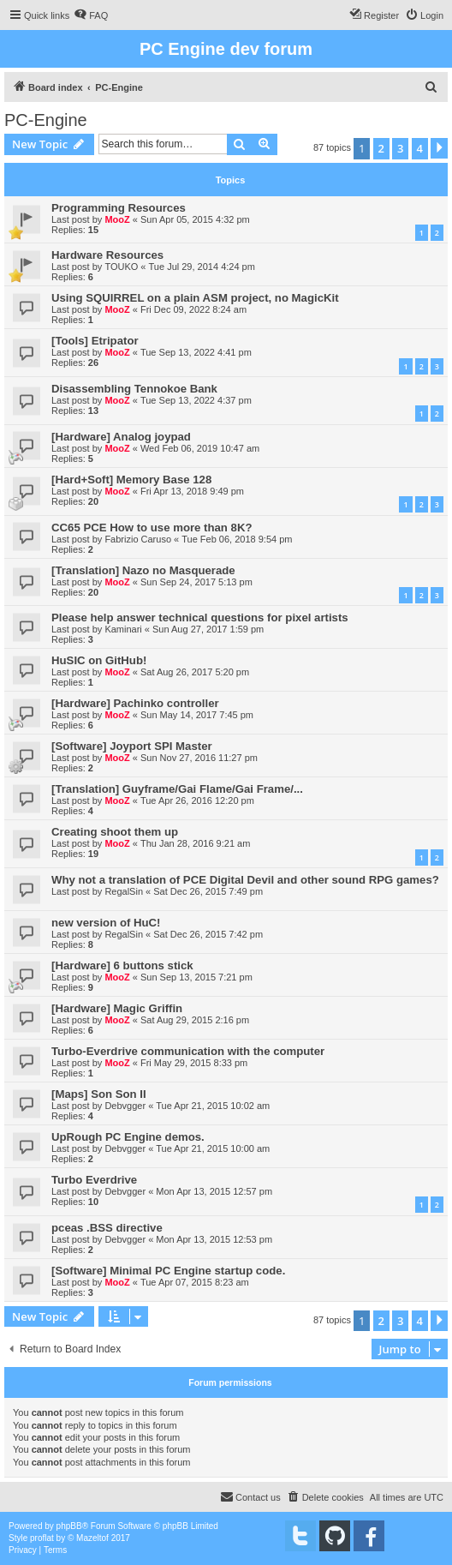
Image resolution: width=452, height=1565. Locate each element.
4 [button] (420, 148)
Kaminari (122, 629)
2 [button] (381, 148)
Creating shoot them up (114, 831)
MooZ (116, 219)
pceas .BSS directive (107, 1227)
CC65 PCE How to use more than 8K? (151, 527)
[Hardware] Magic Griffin (116, 1008)
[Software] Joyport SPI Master (131, 746)
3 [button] (400, 148)
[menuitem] (91, 15)
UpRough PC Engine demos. (128, 1136)
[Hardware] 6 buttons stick (122, 965)
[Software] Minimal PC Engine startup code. (168, 1270)
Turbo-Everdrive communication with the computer (187, 1051)
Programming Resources (118, 207)
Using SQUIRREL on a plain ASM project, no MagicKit (195, 297)
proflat (42, 1538)
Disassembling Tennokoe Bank (134, 388)
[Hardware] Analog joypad (121, 436)
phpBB (69, 1526)
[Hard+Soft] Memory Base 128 (131, 479)
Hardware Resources (107, 255)
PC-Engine (45, 120)
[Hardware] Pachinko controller (135, 703)
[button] (439, 148)
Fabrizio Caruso (137, 539)
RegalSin (123, 891)
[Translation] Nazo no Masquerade (143, 570)
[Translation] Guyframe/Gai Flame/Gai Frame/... (177, 788)
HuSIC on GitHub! (98, 660)
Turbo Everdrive (94, 1179)
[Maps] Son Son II (98, 1094)
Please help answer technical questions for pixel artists (199, 617)
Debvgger (125, 1105)
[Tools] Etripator (95, 340)
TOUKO (121, 266)
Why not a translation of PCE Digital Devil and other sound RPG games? (245, 879)
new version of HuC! (106, 922)
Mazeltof (92, 1538)
